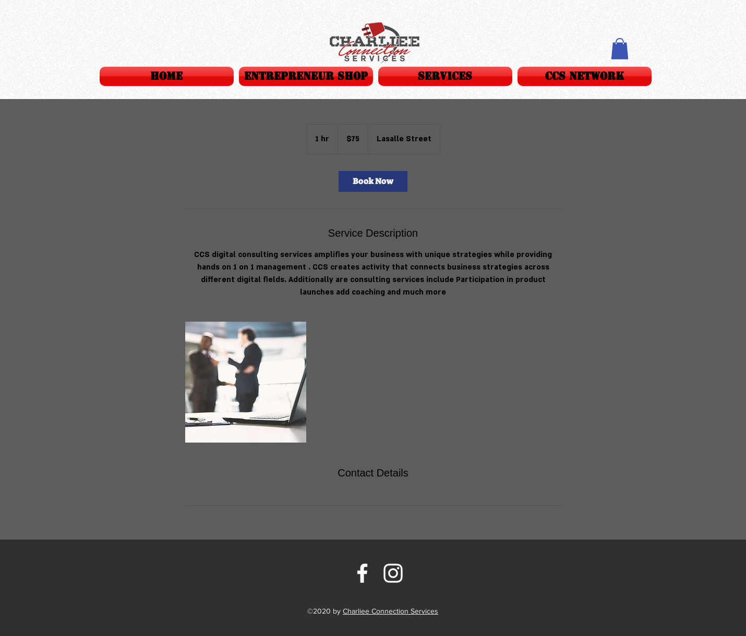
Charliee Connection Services (390, 611)
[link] (373, 181)
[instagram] (393, 573)
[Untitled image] (245, 382)
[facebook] (362, 573)
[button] (445, 76)
